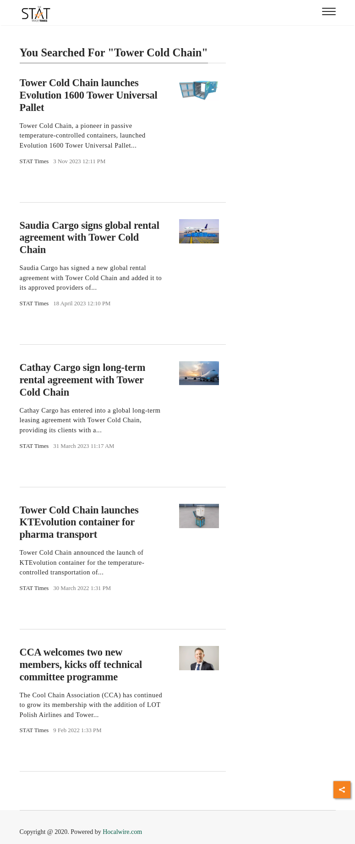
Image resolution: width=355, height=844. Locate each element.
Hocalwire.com (122, 831)
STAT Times (34, 161)
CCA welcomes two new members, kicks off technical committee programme (81, 664)
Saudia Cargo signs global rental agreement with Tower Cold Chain (89, 238)
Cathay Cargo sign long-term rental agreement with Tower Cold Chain (83, 380)
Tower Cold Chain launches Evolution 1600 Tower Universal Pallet (89, 95)
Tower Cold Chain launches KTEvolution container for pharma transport (79, 522)
